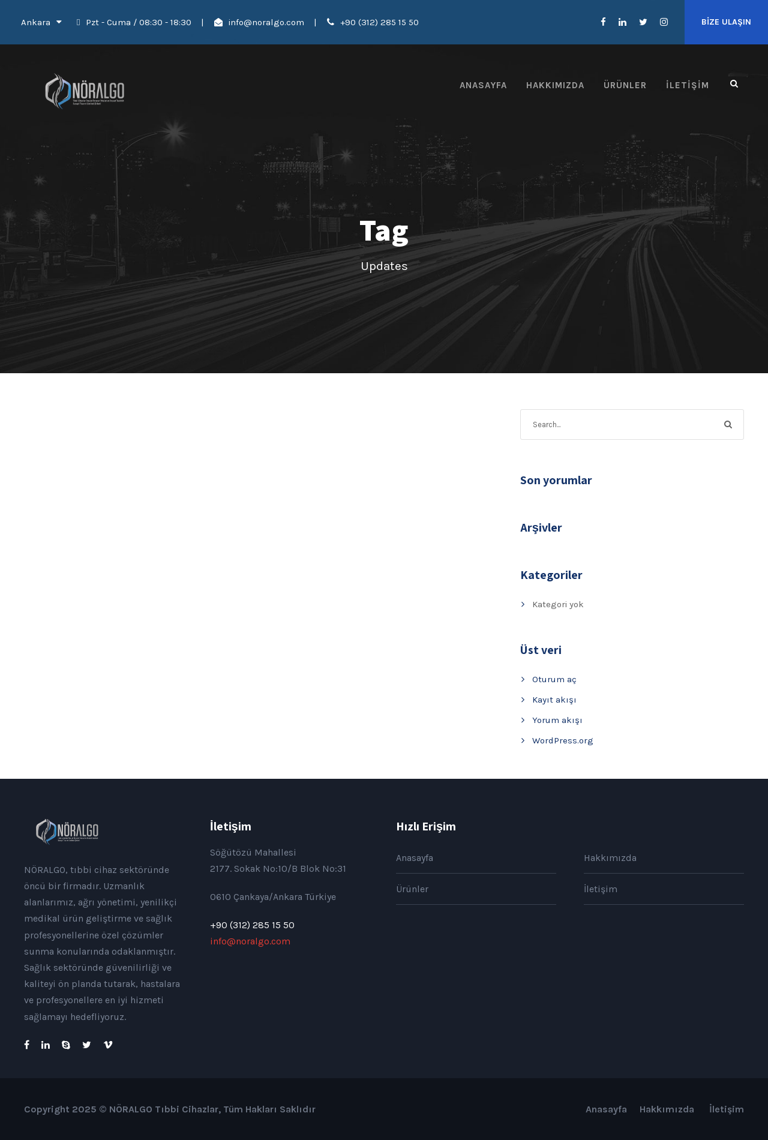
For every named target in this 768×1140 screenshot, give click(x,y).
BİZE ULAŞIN (726, 22)
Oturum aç (554, 679)
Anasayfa (483, 85)
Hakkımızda (555, 85)
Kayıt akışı (554, 699)
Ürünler (625, 85)
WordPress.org (562, 740)
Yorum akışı (557, 720)
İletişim (687, 85)
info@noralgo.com (266, 22)
